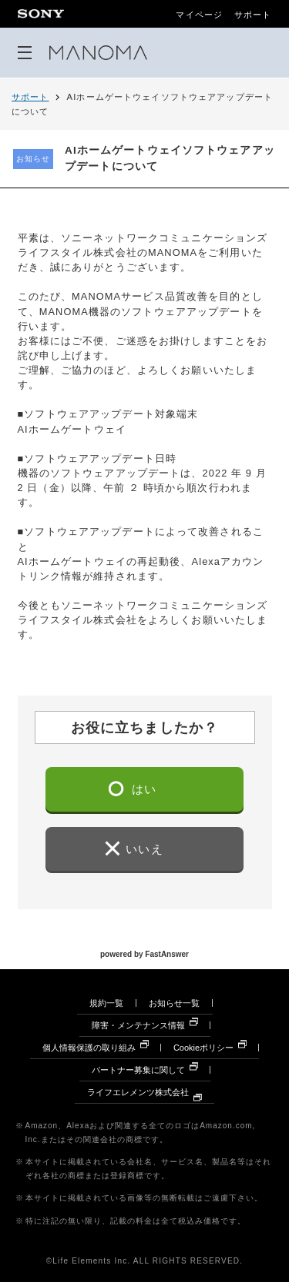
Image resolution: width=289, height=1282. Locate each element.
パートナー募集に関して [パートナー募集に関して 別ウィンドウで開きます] (138, 1069)
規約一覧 (106, 1003)
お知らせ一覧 (174, 1003)
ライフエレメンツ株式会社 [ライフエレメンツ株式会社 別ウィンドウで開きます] (138, 1092)
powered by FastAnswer (144, 953)
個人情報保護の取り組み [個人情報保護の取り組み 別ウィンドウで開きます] (89, 1047)
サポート (252, 15)
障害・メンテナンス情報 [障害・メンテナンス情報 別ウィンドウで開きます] (138, 1025)
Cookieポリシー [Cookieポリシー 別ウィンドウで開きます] (203, 1047)
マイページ (199, 15)
